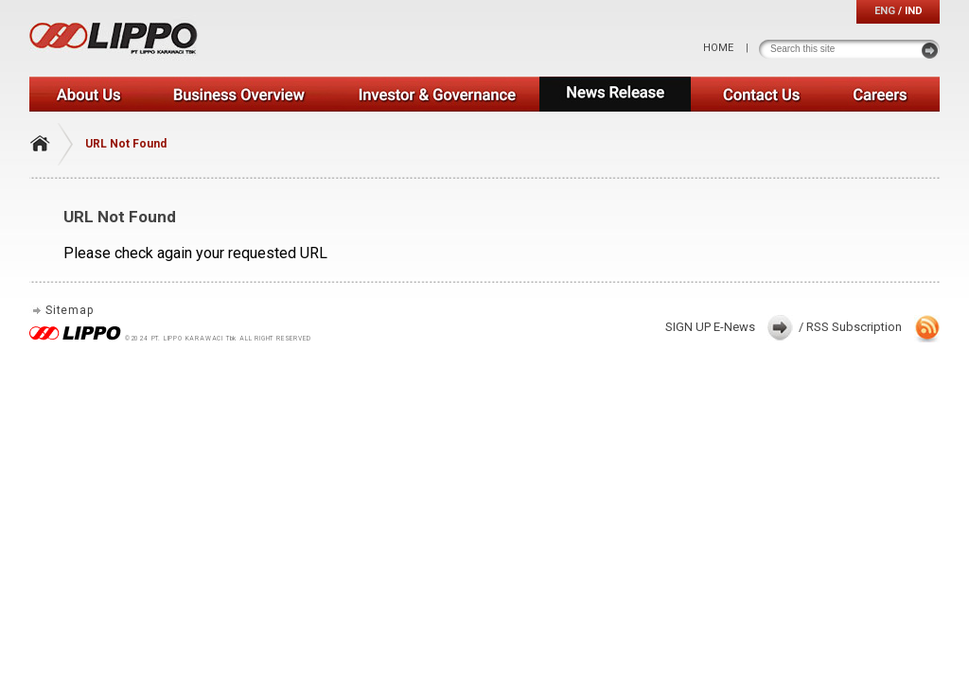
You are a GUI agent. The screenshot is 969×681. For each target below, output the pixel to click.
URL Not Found (126, 143)
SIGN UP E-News (710, 327)
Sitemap (69, 310)
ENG (884, 11)
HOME (718, 48)
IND (914, 11)
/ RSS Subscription (850, 327)
